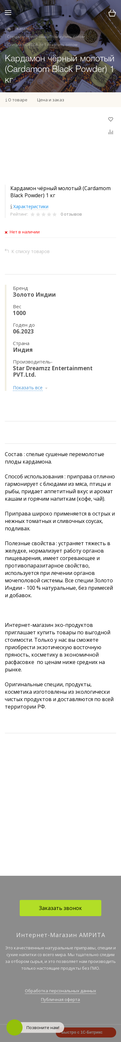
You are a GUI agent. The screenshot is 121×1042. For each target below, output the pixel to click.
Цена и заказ (50, 99)
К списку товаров (30, 251)
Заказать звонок (60, 908)
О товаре (17, 99)
